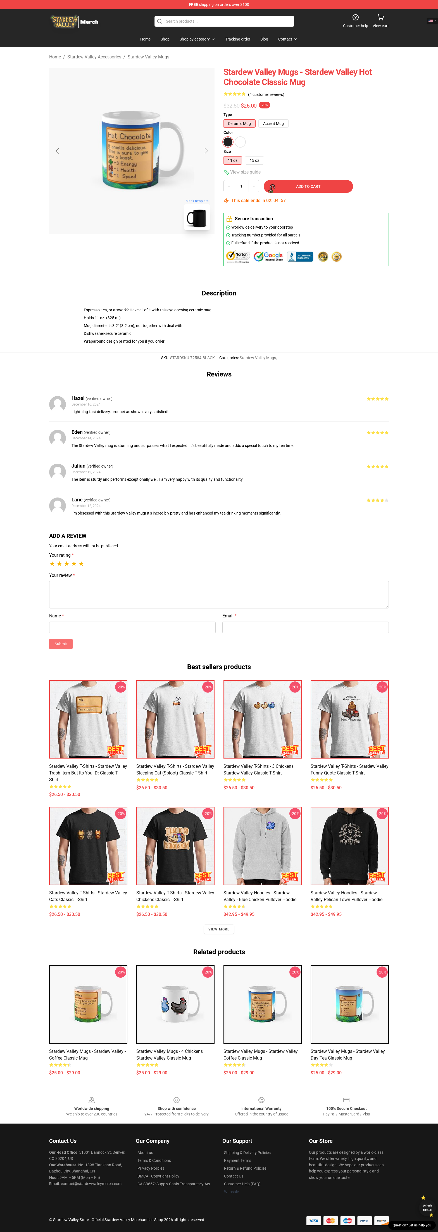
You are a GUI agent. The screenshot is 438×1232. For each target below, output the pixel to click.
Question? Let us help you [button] (412, 1225)
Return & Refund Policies (245, 1168)
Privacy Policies (150, 1168)
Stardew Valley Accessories (94, 57)
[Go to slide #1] (117, 247)
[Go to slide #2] (146, 247)
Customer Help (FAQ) (242, 1184)
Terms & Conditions (154, 1160)
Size (227, 151)
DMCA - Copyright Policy (158, 1176)
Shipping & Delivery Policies (247, 1152)
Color (228, 132)
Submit (61, 644)
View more (219, 929)
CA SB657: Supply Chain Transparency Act (173, 1184)
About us (145, 1152)
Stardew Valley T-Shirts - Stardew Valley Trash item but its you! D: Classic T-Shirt (88, 773)
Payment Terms (237, 1160)
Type (227, 114)
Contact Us (233, 1176)
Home (55, 57)
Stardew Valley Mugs (148, 57)
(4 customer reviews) (266, 94)
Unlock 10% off (427, 1208)
